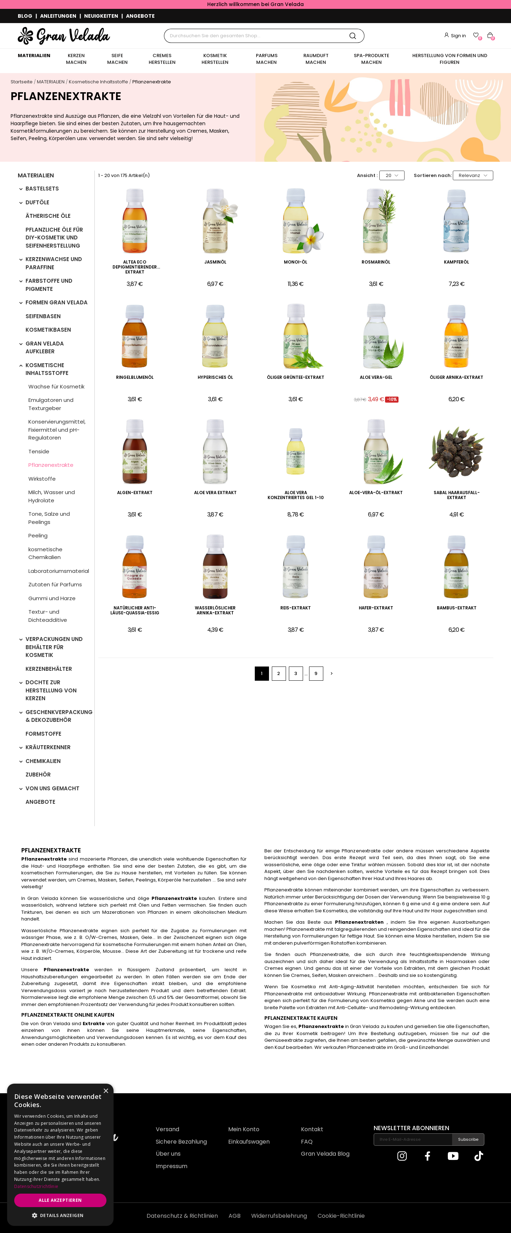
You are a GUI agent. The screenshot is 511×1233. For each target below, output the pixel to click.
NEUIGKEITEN (101, 16)
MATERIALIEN (36, 176)
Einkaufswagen (249, 1142)
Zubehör (38, 774)
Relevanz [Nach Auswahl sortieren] (473, 175)
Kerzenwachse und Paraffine (54, 263)
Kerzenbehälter (49, 669)
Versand (167, 1129)
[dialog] (60, 1155)
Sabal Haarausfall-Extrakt (457, 495)
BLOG (25, 16)
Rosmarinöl (376, 262)
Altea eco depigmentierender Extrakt (134, 267)
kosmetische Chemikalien (45, 553)
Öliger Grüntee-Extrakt (295, 377)
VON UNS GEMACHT (52, 788)
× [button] (105, 1091)
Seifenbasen (43, 316)
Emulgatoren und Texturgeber (50, 404)
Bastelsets (42, 188)
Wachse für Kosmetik (56, 386)
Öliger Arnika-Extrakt (456, 377)
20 (392, 175)
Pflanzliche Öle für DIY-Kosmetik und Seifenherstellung (54, 237)
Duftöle (37, 202)
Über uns (168, 1154)
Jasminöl (215, 262)
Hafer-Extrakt (376, 608)
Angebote (40, 802)
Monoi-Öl (295, 262)
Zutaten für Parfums (55, 584)
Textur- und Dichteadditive (47, 616)
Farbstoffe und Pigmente (49, 285)
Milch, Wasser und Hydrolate (51, 496)
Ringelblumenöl (135, 377)
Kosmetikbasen (48, 329)
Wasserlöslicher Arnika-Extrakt (215, 611)
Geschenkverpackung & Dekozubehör (59, 716)
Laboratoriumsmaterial (58, 571)
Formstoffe (43, 733)
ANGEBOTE (140, 16)
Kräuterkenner (48, 747)
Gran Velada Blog (325, 1154)
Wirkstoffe (42, 478)
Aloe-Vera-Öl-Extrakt (376, 493)
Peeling (38, 535)
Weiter (331, 673)
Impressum (171, 1166)
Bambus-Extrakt (457, 608)
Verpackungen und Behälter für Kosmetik (54, 647)
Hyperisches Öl (215, 377)
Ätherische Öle (48, 216)
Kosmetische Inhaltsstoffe (47, 369)
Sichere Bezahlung (181, 1142)
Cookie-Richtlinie (341, 1216)
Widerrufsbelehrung (279, 1216)
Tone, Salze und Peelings (49, 518)
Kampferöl (456, 262)
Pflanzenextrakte (50, 465)
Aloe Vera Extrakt (215, 493)
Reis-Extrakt (295, 608)
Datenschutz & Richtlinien (182, 1216)
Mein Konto (243, 1129)
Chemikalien (43, 761)
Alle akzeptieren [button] (60, 1200)
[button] (60, 1215)
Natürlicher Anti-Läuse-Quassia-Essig (134, 611)
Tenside (38, 451)
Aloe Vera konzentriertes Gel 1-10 (296, 495)
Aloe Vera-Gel (376, 377)
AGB (235, 1216)
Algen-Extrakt (135, 493)
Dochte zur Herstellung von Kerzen (51, 690)
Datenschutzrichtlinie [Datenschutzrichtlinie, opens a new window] (36, 1186)
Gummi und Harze (52, 598)
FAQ (307, 1142)
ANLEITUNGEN (58, 16)
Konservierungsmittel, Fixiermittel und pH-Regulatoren (57, 429)
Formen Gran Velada (57, 302)
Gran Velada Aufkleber (45, 347)
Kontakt (312, 1129)
